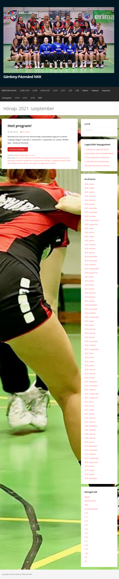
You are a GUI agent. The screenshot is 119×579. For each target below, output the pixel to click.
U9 (85, 561)
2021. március (90, 418)
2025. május (89, 236)
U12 (86, 521)
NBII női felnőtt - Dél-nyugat (27, 163)
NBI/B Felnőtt (19, 155)
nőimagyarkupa (43, 163)
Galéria (85, 90)
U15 (86, 533)
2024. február (90, 297)
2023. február (90, 333)
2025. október (90, 216)
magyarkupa (56, 160)
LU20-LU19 (24, 90)
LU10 (32, 98)
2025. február (90, 248)
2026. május (89, 188)
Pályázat (95, 90)
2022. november (91, 341)
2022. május (89, 361)
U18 (86, 545)
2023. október (90, 313)
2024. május (89, 285)
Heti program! (19, 125)
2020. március (90, 434)
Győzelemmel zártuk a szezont (97, 165)
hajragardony (28, 160)
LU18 (35, 90)
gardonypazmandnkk (15, 160)
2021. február (90, 422)
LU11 (63, 90)
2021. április (89, 414)
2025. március (90, 244)
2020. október (90, 430)
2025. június (89, 232)
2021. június (89, 406)
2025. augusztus (91, 224)
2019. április (89, 474)
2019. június (89, 466)
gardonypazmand (48, 158)
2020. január (89, 442)
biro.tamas (26, 132)
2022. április (89, 365)
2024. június (89, 281)
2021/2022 (20, 158)
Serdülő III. (52, 163)
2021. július (89, 402)
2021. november (91, 385)
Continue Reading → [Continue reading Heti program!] (17, 149)
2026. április (89, 192)
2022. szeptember (91, 349)
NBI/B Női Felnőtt (9, 90)
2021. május (89, 410)
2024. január (89, 301)
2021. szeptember (91, 394)
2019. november (91, 450)
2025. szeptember (91, 220)
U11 (86, 517)
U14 (86, 529)
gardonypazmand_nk (62, 158)
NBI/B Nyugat (12, 163)
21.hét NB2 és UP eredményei (96, 161)
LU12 (25, 98)
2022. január (89, 377)
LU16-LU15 (45, 90)
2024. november (91, 260)
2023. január (89, 337)
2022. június (89, 357)
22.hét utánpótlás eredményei (96, 157)
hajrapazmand (39, 160)
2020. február (90, 438)
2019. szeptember (91, 458)
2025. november (91, 212)
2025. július (89, 228)
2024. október (90, 264)
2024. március (90, 293)
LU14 (17, 98)
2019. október (90, 454)
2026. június (89, 184)
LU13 (55, 90)
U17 (29, 155)
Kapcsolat (106, 90)
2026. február (90, 200)
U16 (86, 537)
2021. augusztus (91, 398)
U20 (86, 553)
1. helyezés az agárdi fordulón (96, 149)
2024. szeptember (91, 268)
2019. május (89, 470)
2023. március (90, 329)
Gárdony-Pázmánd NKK (22, 76)
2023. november (91, 309)
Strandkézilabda (91, 509)
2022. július (89, 353)
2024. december (90, 256)
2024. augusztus (91, 273)
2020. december (90, 426)
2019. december (90, 446)
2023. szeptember (91, 317)
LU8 (77, 90)
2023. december (90, 305)
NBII (40, 98)
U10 (86, 513)
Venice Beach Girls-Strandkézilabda (98, 153)
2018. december (90, 478)
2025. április (89, 240)
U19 (33, 155)
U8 (85, 557)
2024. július (89, 277)
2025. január (89, 252)
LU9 (70, 90)
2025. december (90, 208)
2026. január (89, 204)
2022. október (90, 345)
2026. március (90, 196)
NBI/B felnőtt (66, 160)
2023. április (89, 325)
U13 (86, 525)
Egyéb (87, 497)
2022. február (90, 373)
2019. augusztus (91, 462)
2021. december (90, 381)
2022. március (90, 369)
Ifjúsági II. (48, 160)
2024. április (89, 289)
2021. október (90, 389)
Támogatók (6, 98)
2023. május (89, 321)
